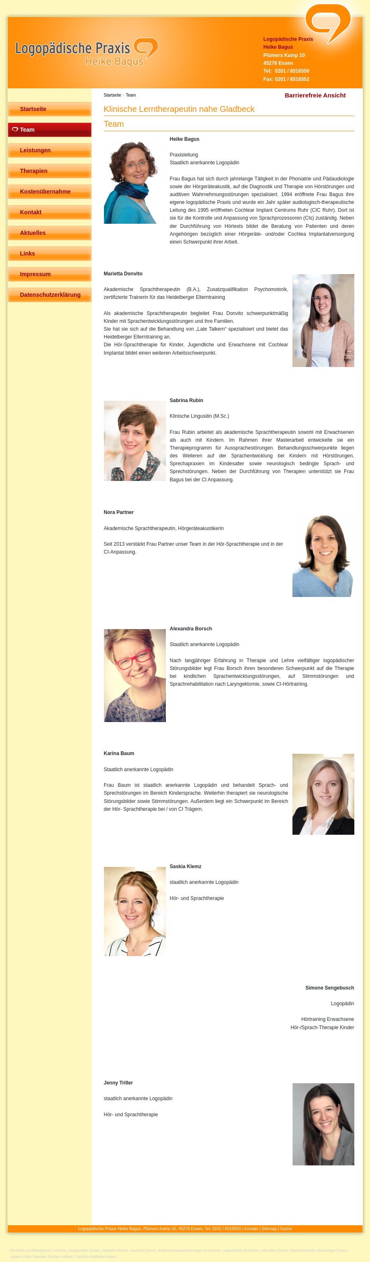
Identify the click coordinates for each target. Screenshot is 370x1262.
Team (131, 95)
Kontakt (251, 1228)
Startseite (112, 95)
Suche (286, 1228)
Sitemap (269, 1228)
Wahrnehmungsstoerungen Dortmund (189, 1250)
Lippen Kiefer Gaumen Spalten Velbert (41, 1257)
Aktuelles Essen (275, 1250)
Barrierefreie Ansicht (315, 95)
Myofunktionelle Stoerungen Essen (318, 1250)
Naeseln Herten (115, 1250)
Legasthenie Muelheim (241, 1250)
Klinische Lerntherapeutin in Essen (38, 1250)
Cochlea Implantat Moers (95, 1257)
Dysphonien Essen (84, 1250)
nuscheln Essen (143, 1250)
